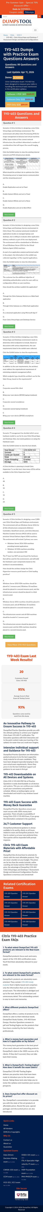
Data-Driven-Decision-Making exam (10, 1158)
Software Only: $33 (20, 99)
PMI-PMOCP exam (29, 1176)
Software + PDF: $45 (20, 94)
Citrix (12, 35)
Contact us (7, 1140)
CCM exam (7, 1176)
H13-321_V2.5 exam (11, 1182)
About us (7, 1143)
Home (5, 35)
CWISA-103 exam (10, 1170)
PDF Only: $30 (17, 104)
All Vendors (8, 1128)
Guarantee (7, 1147)
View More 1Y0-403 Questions (21, 644)
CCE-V (19, 35)
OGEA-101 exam (28, 1155)
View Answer (9, 214)
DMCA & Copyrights (11, 1132)
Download (18, 77)
